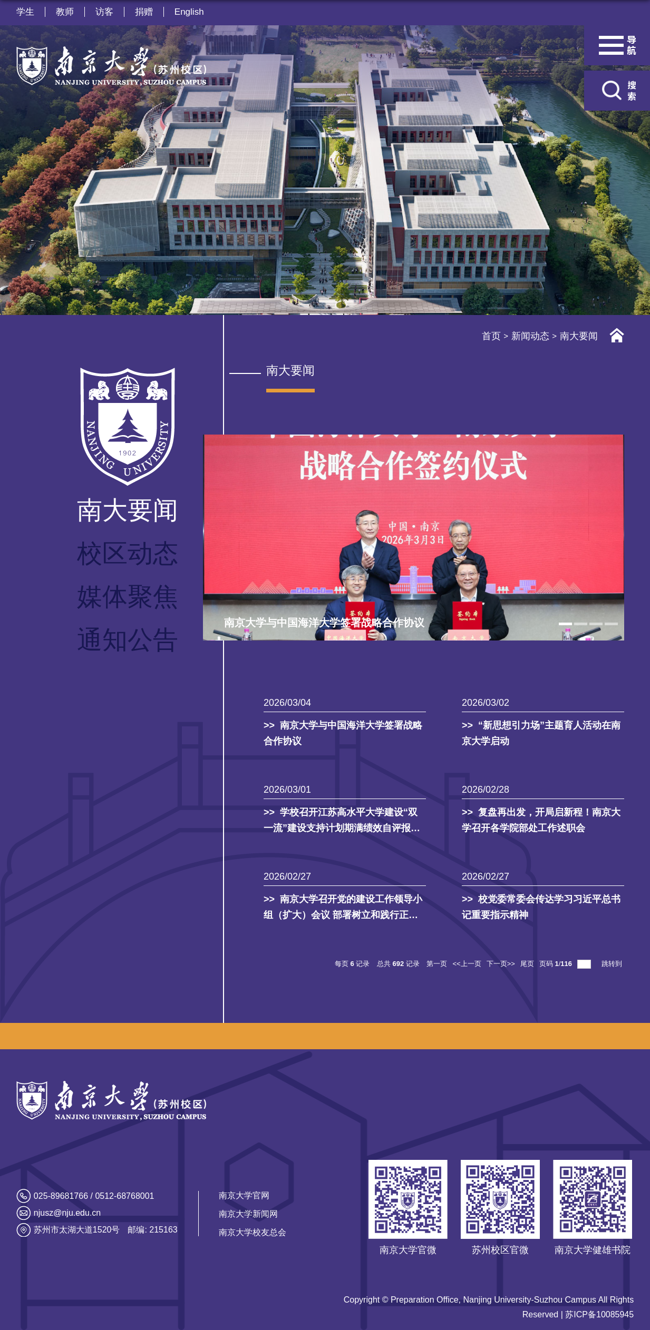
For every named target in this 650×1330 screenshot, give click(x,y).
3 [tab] (596, 624)
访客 (104, 12)
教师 (65, 12)
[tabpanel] (413, 538)
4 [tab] (611, 624)
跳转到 (613, 964)
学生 (25, 12)
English (189, 12)
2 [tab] (580, 624)
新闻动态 (530, 336)
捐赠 (144, 12)
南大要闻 (579, 336)
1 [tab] (565, 624)
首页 (491, 336)
